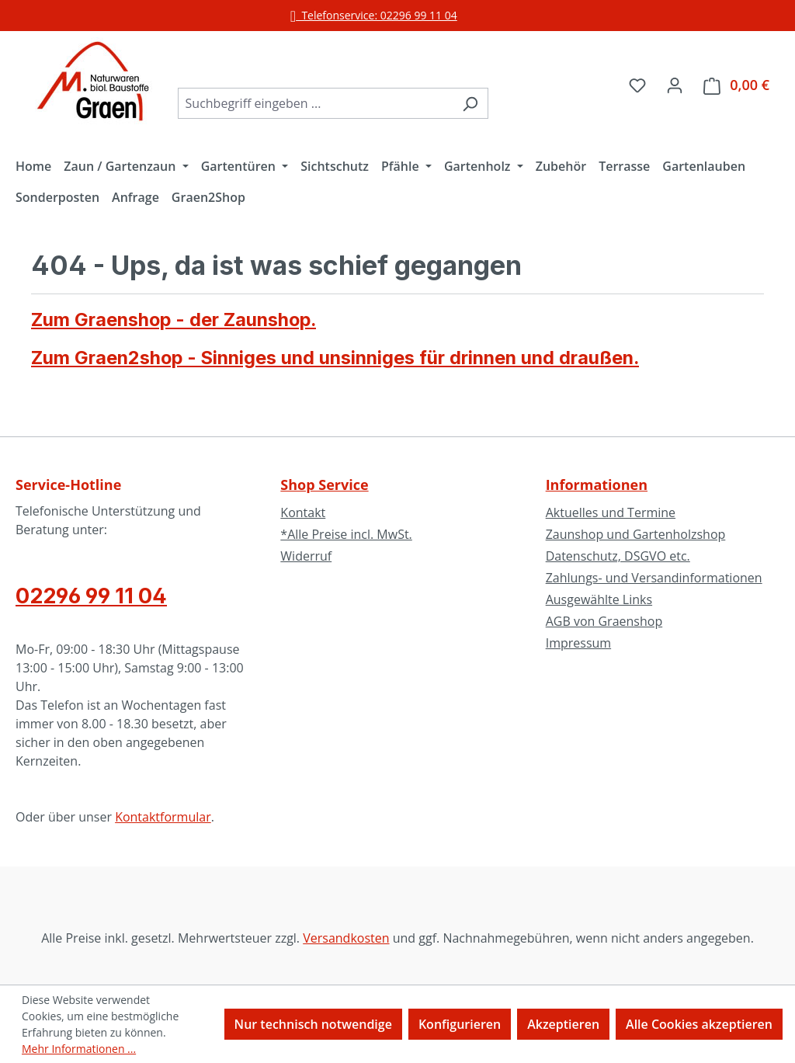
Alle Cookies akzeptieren (699, 1024)
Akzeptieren (563, 1024)
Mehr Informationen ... (79, 1048)
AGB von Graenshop (604, 621)
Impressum (578, 642)
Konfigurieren (459, 1024)
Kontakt (302, 512)
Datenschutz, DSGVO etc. (618, 556)
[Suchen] (470, 103)
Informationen (596, 484)
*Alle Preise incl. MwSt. (345, 534)
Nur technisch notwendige (313, 1024)
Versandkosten (346, 938)
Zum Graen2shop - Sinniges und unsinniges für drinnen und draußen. (335, 357)
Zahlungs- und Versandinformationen (654, 577)
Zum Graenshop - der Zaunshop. (173, 319)
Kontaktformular (163, 816)
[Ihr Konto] (674, 84)
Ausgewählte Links (599, 599)
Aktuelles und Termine (610, 512)
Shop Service (324, 484)
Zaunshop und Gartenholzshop (636, 534)
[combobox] (315, 103)
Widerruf (306, 556)
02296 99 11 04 (91, 595)
